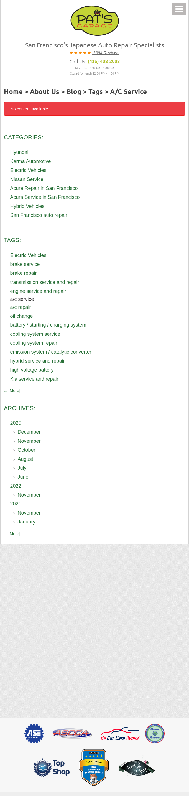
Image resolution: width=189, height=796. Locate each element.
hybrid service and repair (37, 361)
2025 (15, 423)
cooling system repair (33, 343)
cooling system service (35, 334)
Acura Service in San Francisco (45, 197)
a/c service (128, 92)
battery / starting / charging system (48, 325)
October (26, 450)
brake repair (23, 273)
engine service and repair (38, 291)
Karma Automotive (30, 161)
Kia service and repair (34, 379)
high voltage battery (32, 370)
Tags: (12, 240)
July (22, 468)
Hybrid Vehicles (27, 206)
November (29, 441)
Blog (74, 92)
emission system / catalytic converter (50, 352)
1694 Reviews (105, 52)
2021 (15, 504)
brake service (25, 264)
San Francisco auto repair (38, 215)
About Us (44, 92)
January (26, 522)
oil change (21, 316)
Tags (95, 92)
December (29, 432)
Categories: (23, 137)
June (23, 477)
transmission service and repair (44, 282)
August (25, 459)
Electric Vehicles (28, 170)
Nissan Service (27, 179)
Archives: (19, 408)
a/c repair (20, 307)
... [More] (12, 390)
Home (13, 92)
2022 (15, 486)
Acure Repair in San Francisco (44, 188)
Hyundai (19, 152)
